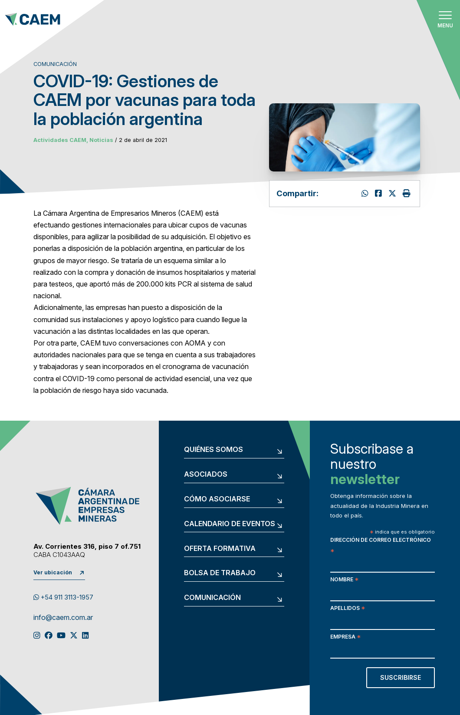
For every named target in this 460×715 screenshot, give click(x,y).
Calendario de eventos (229, 524)
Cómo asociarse (217, 499)
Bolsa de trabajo (220, 573)
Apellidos (347, 609)
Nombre (344, 580)
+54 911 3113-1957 (63, 597)
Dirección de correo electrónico (380, 546)
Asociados (205, 474)
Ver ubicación (52, 572)
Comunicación (212, 598)
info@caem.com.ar (63, 618)
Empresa (345, 637)
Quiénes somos (213, 450)
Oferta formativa (220, 549)
